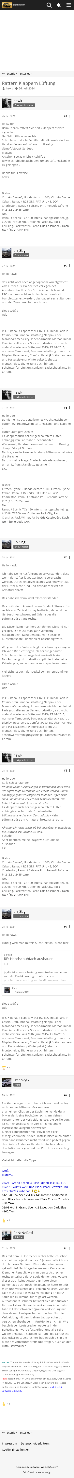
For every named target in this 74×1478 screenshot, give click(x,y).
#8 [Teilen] (65, 1248)
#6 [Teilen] (65, 927)
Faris (15, 988)
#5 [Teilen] (65, 770)
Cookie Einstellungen (16, 1449)
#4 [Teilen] (65, 557)
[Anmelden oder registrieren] (59, 5)
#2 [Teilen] (65, 266)
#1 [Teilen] (65, 116)
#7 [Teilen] (65, 1095)
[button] (49, 5)
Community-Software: (37, 1467)
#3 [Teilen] (65, 407)
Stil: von (37, 1472)
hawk (9, 88)
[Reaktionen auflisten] (6, 1067)
